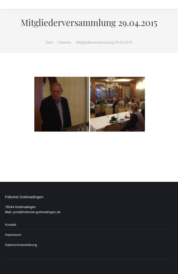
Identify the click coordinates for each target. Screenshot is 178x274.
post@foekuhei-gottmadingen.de (36, 212)
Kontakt (10, 225)
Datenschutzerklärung (21, 245)
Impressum (13, 235)
